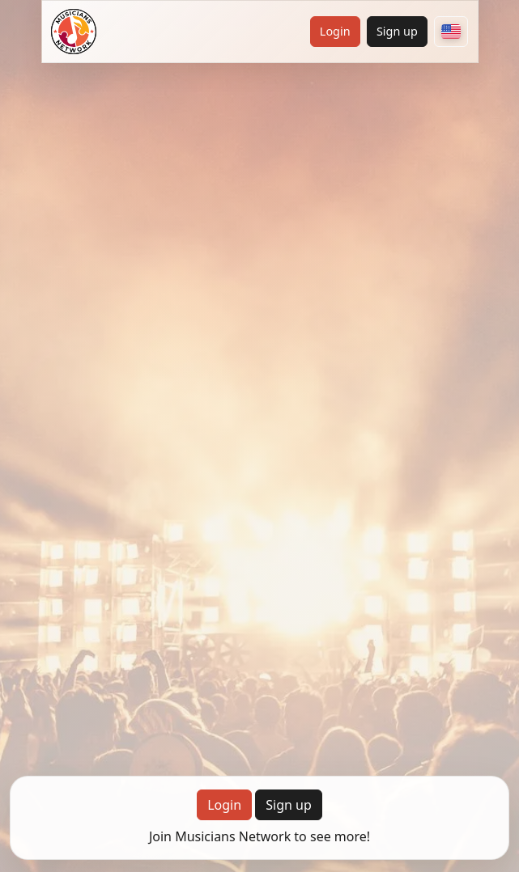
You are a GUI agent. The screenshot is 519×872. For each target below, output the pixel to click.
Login (335, 31)
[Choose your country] (451, 31)
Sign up (397, 31)
